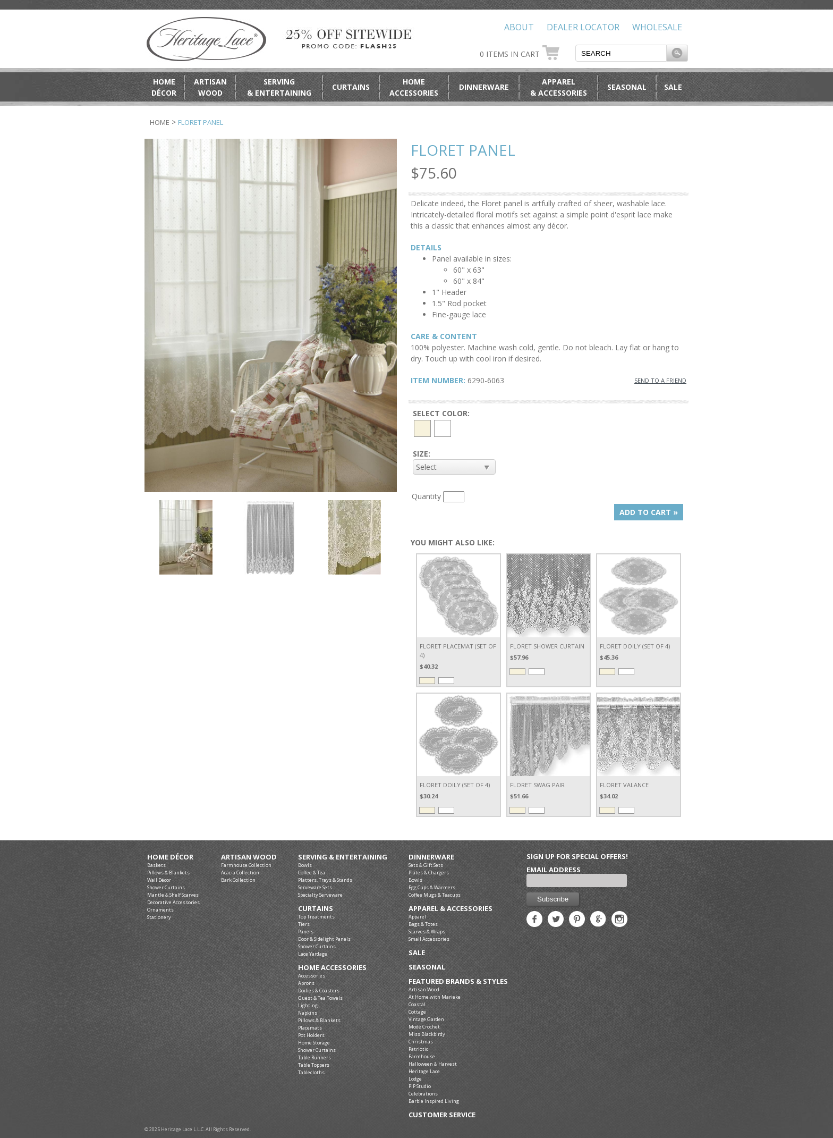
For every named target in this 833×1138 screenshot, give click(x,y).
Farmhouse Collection (246, 865)
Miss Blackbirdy (427, 1034)
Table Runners (314, 1057)
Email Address (553, 869)
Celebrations (423, 1093)
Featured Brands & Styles (458, 981)
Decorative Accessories (173, 902)
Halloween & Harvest (433, 1063)
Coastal (417, 1004)
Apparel (417, 916)
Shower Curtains (166, 887)
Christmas (421, 1041)
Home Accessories (332, 967)
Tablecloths (311, 1072)
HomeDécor (163, 87)
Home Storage (314, 1042)
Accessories (311, 975)
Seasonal (627, 87)
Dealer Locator (583, 27)
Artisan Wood (249, 857)
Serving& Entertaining (279, 87)
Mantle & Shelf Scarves (173, 894)
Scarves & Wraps (427, 931)
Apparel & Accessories (450, 908)
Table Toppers (313, 1064)
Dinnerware (484, 87)
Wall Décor (159, 879)
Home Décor (170, 857)
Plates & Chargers (429, 872)
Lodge (415, 1078)
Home (159, 122)
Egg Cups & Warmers (432, 887)
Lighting (308, 1005)
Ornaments (160, 909)
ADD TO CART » (648, 512)
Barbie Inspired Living (434, 1101)
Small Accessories (429, 938)
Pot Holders (311, 1035)
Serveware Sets (315, 887)
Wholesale (657, 27)
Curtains (351, 87)
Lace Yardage (312, 953)
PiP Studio (420, 1086)
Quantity (426, 496)
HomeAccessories (413, 87)
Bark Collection (238, 879)
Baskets (156, 865)
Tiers (304, 924)
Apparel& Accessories (558, 87)
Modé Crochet (424, 1026)
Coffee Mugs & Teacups (435, 894)
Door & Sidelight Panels (324, 938)
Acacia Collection (240, 872)
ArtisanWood (210, 87)
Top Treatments (316, 916)
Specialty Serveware (320, 894)
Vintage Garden (426, 1019)
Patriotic (418, 1049)
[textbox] (621, 53)
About (519, 27)
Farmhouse (422, 1056)
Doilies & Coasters (318, 990)
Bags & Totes (423, 924)
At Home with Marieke (435, 996)
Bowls (305, 865)
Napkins (307, 1012)
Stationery (159, 917)
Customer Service (442, 1114)
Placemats (310, 1027)
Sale (673, 87)
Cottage (417, 1011)
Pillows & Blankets (168, 872)
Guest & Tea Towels (320, 997)
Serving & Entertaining (342, 857)
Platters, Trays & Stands (325, 879)
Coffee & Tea (311, 872)
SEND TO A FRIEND (660, 380)
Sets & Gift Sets (426, 865)
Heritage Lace (424, 1071)
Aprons (306, 983)
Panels (305, 931)
